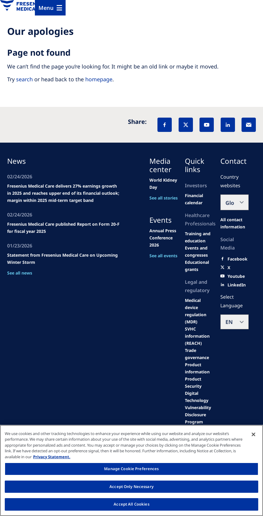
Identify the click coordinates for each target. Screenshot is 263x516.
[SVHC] (199, 336)
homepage (98, 79)
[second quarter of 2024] (199, 199)
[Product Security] (199, 382)
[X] (186, 125)
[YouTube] (206, 125)
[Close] (253, 434)
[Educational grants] (199, 266)
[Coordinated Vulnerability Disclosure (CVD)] (199, 411)
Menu (46, 7)
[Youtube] (236, 276)
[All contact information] (234, 223)
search (24, 79)
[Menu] (50, 7)
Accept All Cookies (131, 504)
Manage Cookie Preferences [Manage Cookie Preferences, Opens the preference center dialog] (131, 468)
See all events (163, 255)
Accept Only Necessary (131, 486)
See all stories (163, 198)
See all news (19, 273)
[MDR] (199, 311)
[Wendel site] (199, 237)
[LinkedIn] (228, 125)
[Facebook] (164, 125)
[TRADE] (199, 354)
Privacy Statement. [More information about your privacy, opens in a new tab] (51, 456)
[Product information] (199, 368)
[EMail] (249, 125)
